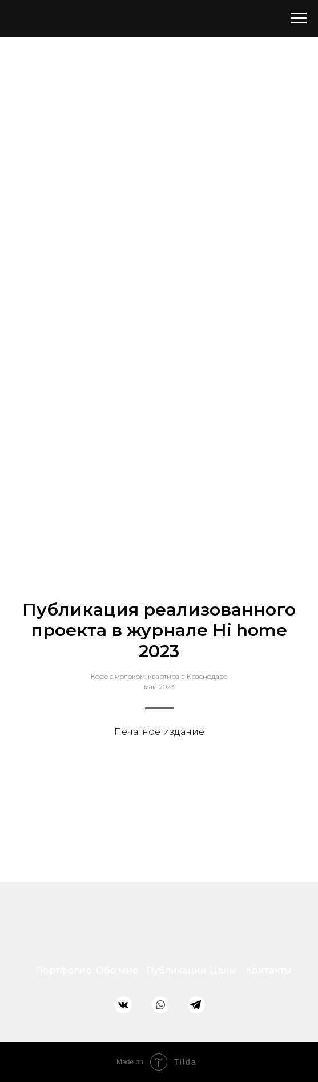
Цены (223, 970)
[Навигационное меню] (299, 18)
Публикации (176, 970)
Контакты (268, 970)
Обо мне (117, 970)
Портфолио (63, 970)
